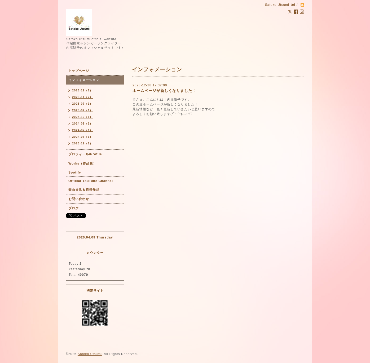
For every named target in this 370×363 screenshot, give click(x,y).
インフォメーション (83, 80)
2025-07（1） (82, 103)
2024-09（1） (82, 123)
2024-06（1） (82, 136)
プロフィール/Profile (85, 154)
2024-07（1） (82, 130)
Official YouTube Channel (90, 181)
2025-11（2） (82, 97)
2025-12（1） (82, 90)
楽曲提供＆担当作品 (83, 190)
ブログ (73, 208)
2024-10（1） (82, 116)
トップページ (78, 71)
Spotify (74, 172)
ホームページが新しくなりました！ (164, 90)
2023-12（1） (82, 143)
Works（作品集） (82, 163)
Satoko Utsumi (90, 354)
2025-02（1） (82, 110)
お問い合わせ (78, 199)
